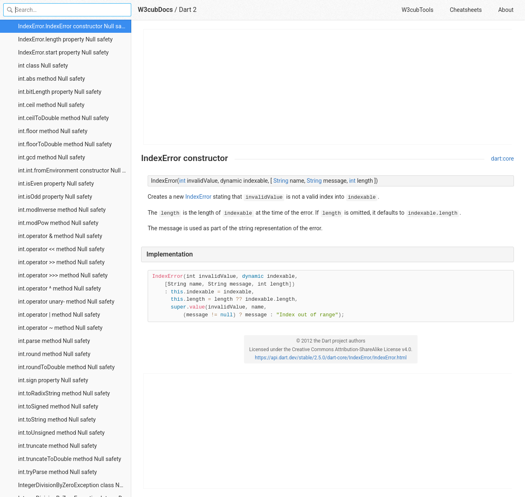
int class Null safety (43, 65)
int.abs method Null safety (51, 78)
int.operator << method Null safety (61, 249)
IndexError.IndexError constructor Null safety (74, 26)
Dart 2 (187, 10)
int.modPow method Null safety (58, 223)
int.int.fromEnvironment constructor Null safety (74, 170)
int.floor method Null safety (52, 131)
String (280, 180)
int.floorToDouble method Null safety (65, 144)
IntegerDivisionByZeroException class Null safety (74, 485)
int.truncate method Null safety (57, 446)
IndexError (198, 196)
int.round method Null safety (54, 354)
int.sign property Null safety (53, 380)
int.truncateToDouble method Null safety (69, 459)
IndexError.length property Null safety (65, 39)
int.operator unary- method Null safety (66, 301)
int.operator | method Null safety (59, 314)
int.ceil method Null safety (51, 105)
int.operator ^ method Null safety (59, 288)
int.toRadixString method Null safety (64, 393)
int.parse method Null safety (54, 341)
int (182, 180)
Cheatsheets (466, 10)
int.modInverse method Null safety (62, 210)
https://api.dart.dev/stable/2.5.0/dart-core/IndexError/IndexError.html (330, 358)
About (506, 10)
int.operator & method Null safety (60, 236)
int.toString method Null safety (57, 419)
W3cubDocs (155, 10)
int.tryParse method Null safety (57, 472)
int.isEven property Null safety (56, 183)
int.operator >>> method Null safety (62, 275)
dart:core (502, 158)
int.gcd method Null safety (51, 157)
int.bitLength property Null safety (59, 92)
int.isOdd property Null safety (55, 196)
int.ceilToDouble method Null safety (63, 118)
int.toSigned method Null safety (58, 406)
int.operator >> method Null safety (61, 262)
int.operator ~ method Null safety (60, 328)
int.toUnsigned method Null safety (61, 432)
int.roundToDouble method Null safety (66, 367)
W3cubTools (417, 10)
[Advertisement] (328, 87)
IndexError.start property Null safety (63, 52)
